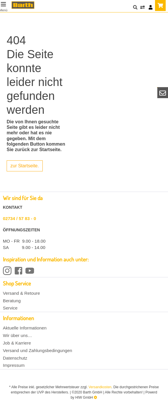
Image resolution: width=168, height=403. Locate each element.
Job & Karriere (17, 342)
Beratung (12, 300)
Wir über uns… (17, 335)
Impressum (14, 365)
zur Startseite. (24, 165)
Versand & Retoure (21, 293)
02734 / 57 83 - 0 (19, 218)
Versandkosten (100, 387)
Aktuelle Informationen (24, 327)
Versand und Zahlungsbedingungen (37, 350)
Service (10, 307)
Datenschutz (15, 358)
